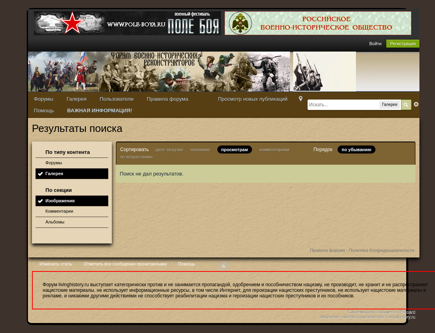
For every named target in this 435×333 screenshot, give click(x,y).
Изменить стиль (56, 263)
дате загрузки (169, 149)
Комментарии (59, 211)
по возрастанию (136, 156)
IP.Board (407, 311)
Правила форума (167, 99)
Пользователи (116, 99)
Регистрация (402, 43)
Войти (375, 43)
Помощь (44, 111)
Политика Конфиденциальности (381, 250)
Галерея (77, 99)
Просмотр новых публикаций (252, 99)
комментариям (274, 149)
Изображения (60, 200)
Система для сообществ (373, 311)
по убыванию (356, 149)
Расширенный (416, 104)
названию (200, 149)
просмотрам (234, 149)
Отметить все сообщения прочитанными (124, 263)
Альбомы (55, 221)
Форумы (44, 99)
